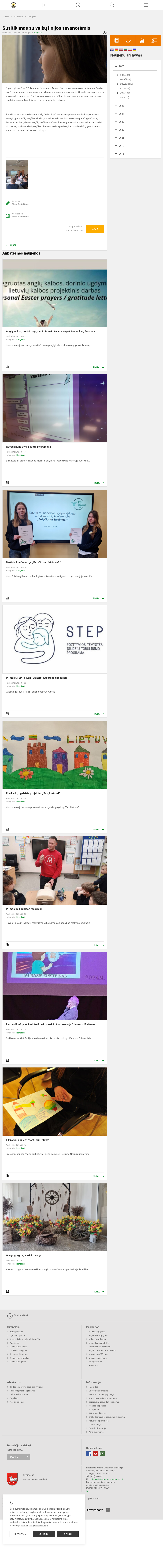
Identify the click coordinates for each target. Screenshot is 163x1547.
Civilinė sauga (95, 1424)
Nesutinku (44, 1534)
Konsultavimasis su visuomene (103, 1398)
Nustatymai (20, 1534)
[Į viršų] (108, 1510)
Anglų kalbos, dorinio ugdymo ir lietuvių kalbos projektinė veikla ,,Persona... (51, 331)
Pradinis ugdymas (97, 1331)
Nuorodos (93, 1387)
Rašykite (14, 1457)
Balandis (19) (126, 84)
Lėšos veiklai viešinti (19, 1394)
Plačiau (96, 367)
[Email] (102, 1453)
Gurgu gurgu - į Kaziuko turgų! (24, 1255)
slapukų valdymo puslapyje (34, 1525)
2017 (121, 146)
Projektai (14, 1398)
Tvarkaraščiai (17, 1315)
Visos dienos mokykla (99, 1343)
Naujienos (19, 16)
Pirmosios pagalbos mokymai (24, 909)
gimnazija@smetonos (101, 1479)
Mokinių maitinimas (98, 1358)
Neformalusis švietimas (99, 1346)
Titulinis (6, 16)
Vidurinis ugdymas (97, 1339)
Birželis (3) (125, 75)
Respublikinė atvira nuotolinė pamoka (28, 446)
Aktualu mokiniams (97, 1413)
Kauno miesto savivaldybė (35, 1479)
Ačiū (95, 229)
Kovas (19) (125, 88)
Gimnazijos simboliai (19, 1358)
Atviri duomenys (96, 1432)
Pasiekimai (14, 1343)
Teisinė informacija (97, 1428)
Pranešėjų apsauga (97, 1406)
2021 (121, 138)
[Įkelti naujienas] (44, 5)
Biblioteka (93, 1365)
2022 (121, 130)
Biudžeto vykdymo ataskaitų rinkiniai (26, 1387)
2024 (121, 114)
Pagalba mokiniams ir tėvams (102, 1350)
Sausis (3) (124, 97)
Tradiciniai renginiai (18, 1350)
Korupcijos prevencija (99, 1421)
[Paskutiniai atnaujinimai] (78, 5)
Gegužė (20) (125, 79)
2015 (121, 153)
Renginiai (32, 16)
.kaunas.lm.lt (117, 1479)
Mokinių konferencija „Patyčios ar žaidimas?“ (33, 562)
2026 (121, 66)
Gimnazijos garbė (18, 1361)
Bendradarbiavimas (18, 1354)
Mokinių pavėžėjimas (98, 1354)
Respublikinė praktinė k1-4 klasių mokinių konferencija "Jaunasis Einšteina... (51, 1024)
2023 (121, 122)
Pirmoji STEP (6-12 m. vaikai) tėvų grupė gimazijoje (36, 677)
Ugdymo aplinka (17, 1335)
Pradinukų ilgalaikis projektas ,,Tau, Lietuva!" (33, 793)
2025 (121, 106)
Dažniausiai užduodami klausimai (104, 1402)
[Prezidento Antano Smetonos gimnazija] (13, 4)
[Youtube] (95, 1453)
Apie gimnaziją (16, 1331)
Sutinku (68, 1534)
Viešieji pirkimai (17, 1402)
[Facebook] (88, 1453)
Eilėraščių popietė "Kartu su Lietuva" (27, 1140)
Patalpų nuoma (95, 1361)
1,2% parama (94, 1409)
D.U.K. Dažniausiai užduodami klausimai (107, 1417)
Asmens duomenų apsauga (101, 1394)
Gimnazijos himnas (18, 1346)
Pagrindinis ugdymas (98, 1335)
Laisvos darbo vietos (98, 1391)
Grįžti (13, 245)
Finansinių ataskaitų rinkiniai (22, 1391)
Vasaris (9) (125, 93)
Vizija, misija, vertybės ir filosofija (25, 1339)
